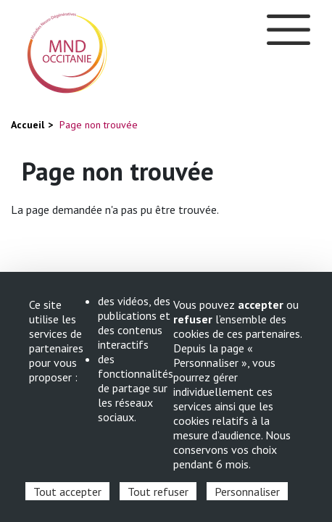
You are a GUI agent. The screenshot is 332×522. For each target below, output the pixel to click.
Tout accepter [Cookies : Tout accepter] (67, 491)
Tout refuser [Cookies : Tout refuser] (158, 491)
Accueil (27, 124)
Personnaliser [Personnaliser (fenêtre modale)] (247, 491)
